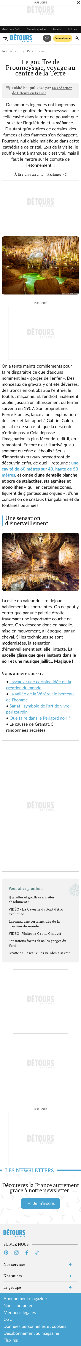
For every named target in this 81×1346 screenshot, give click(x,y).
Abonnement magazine (25, 1299)
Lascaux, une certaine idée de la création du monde (34, 923)
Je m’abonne (63, 38)
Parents (56, 29)
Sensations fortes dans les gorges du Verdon (37, 943)
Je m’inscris (40, 1203)
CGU (8, 1319)
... (20, 51)
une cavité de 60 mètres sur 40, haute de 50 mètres (40, 469)
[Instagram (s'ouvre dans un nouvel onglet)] (16, 1252)
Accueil (7, 51)
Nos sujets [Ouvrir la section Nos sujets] (12, 1276)
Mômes (72, 29)
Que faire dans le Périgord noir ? (40, 718)
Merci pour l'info (11, 29)
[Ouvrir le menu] (5, 38)
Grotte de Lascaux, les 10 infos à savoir (39, 953)
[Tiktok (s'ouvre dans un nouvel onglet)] (37, 1252)
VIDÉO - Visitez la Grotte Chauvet (35, 933)
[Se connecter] (76, 38)
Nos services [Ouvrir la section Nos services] (14, 1264)
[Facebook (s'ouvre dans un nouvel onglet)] (26, 1252)
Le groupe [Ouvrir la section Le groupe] (12, 1287)
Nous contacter (18, 1306)
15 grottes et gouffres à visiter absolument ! (32, 899)
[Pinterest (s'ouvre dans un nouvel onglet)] (6, 1252)
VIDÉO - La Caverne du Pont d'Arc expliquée (36, 911)
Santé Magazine (36, 29)
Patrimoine (35, 51)
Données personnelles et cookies (34, 1326)
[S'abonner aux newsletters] (47, 38)
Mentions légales (19, 1313)
